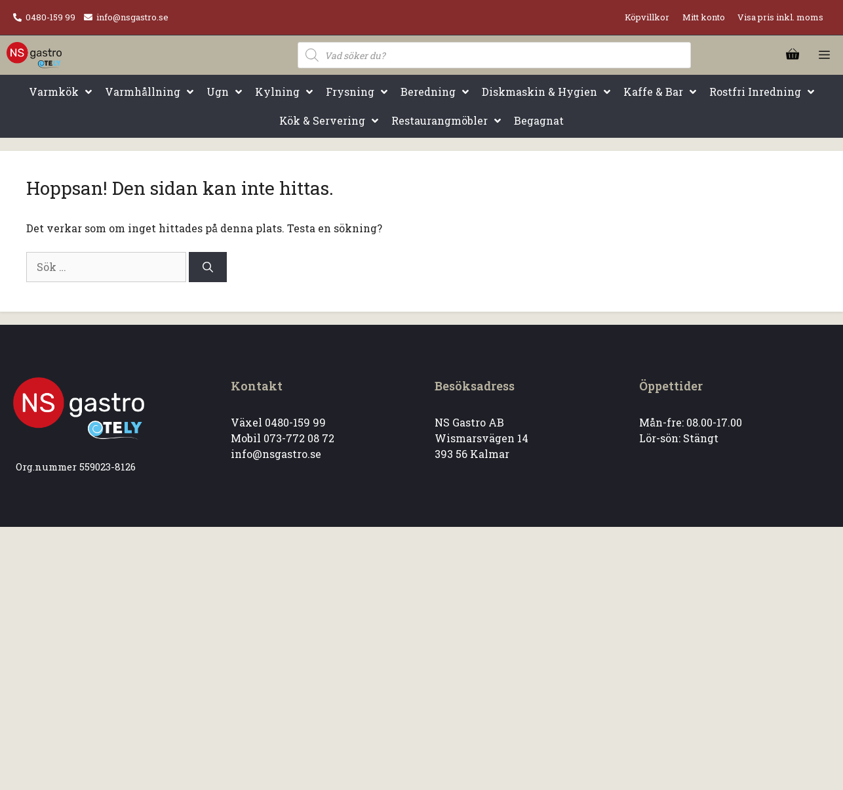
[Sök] (208, 267)
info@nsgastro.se (132, 17)
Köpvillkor (647, 17)
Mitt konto (703, 17)
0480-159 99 (50, 17)
